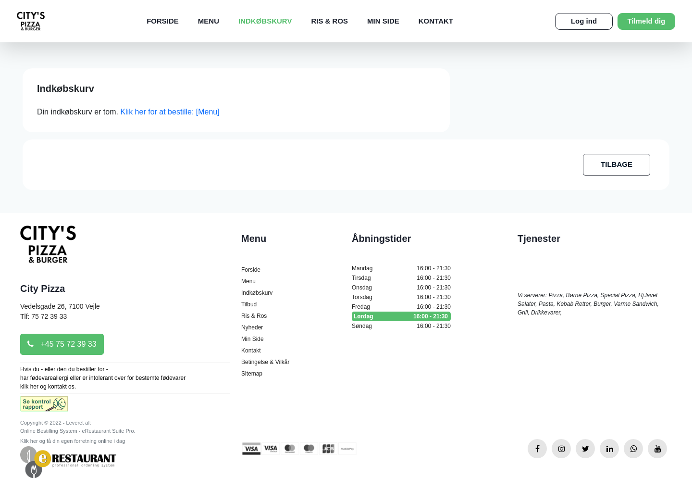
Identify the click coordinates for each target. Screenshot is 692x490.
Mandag (401, 268)
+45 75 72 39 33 (62, 344)
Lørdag (401, 316)
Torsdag (401, 297)
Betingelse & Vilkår (265, 362)
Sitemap (251, 373)
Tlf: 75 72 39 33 (43, 316)
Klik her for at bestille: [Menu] (169, 112)
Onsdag (401, 287)
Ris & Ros (329, 21)
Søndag (401, 326)
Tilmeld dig (647, 21)
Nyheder (252, 327)
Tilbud (249, 304)
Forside (163, 21)
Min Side (383, 21)
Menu (208, 21)
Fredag (401, 307)
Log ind (584, 21)
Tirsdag (401, 278)
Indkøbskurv (265, 21)
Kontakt (436, 21)
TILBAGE (616, 164)
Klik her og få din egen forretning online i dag (72, 441)
